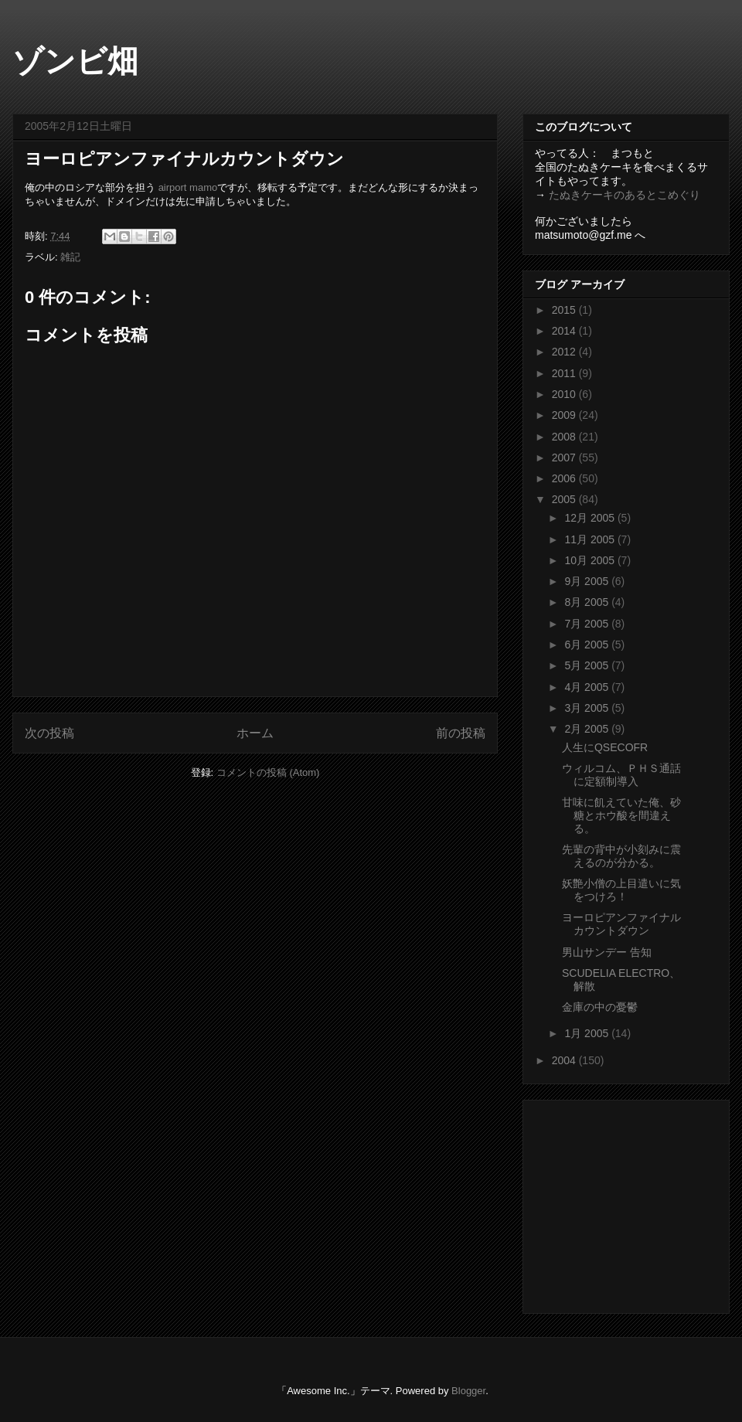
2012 (565, 351)
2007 (565, 457)
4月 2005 (587, 687)
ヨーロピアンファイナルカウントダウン (621, 924)
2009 (565, 415)
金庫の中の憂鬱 (600, 1007)
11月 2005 (591, 539)
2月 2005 (587, 729)
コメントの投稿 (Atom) (268, 772)
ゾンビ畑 (75, 61)
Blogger (468, 1390)
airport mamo (188, 187)
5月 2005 (587, 665)
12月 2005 (591, 518)
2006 (565, 478)
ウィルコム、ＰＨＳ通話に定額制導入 (621, 775)
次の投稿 (49, 733)
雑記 (70, 257)
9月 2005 (587, 581)
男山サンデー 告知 (607, 952)
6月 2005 (587, 644)
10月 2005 (591, 560)
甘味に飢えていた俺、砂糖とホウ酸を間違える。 (621, 815)
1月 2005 (587, 1033)
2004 (565, 1060)
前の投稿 (460, 733)
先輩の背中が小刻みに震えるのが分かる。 (621, 856)
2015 (565, 310)
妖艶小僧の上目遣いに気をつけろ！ (621, 890)
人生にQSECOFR (605, 747)
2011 (565, 373)
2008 (565, 436)
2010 (565, 394)
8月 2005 (587, 602)
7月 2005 (587, 623)
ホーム (255, 733)
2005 (565, 499)
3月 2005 (587, 708)
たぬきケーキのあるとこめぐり (624, 195)
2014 (565, 331)
